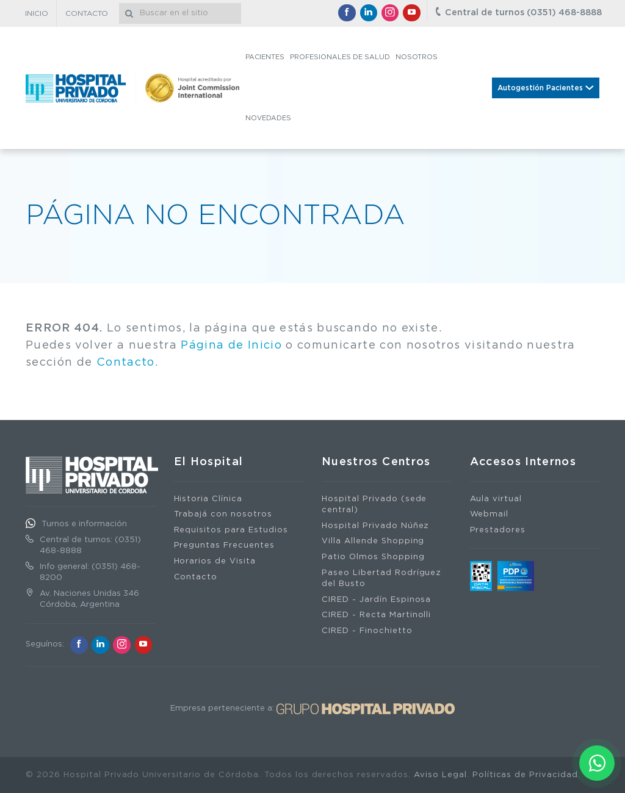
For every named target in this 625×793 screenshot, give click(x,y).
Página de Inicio (231, 345)
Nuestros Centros (376, 462)
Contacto (125, 362)
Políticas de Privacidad (525, 775)
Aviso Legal (440, 775)
